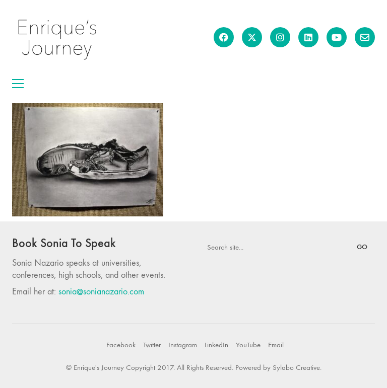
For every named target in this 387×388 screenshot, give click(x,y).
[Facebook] (121, 345)
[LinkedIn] (216, 345)
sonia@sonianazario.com (101, 291)
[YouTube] (248, 345)
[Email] (276, 345)
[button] (18, 83)
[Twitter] (152, 345)
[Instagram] (182, 345)
